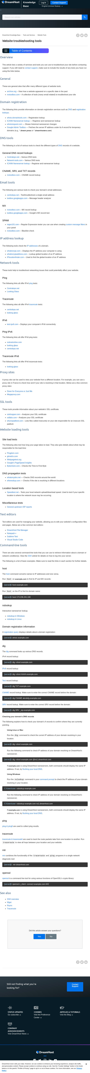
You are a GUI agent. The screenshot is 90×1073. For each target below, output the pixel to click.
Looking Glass (13, 292)
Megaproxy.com (13, 394)
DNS (70, 110)
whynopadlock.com (15, 421)
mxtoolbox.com (13, 95)
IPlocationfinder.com (15, 257)
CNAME (5, 692)
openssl (5, 877)
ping (31, 283)
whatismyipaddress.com (17, 254)
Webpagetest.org (14, 460)
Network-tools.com (14, 160)
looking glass (12, 313)
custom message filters (75, 224)
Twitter (82, 35)
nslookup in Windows (16, 616)
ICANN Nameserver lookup (18, 121)
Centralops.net (13, 157)
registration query (11, 632)
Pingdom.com (13, 453)
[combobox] (45, 17)
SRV (4, 704)
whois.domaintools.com (16, 118)
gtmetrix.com (12, 456)
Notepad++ (11, 533)
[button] (51, 6)
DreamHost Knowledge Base (11, 35)
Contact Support (59, 3)
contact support (31, 68)
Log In (43, 3)
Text (4, 680)
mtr (3, 855)
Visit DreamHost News (17, 1032)
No (51, 935)
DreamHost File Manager (17, 530)
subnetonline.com (14, 342)
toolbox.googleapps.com (17, 198)
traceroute (33, 304)
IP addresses (32, 246)
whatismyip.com (13, 251)
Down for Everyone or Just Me (19, 391)
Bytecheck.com (13, 466)
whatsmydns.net (14, 477)
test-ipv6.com (12, 324)
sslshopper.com (13, 414)
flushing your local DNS (32, 769)
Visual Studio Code (15, 540)
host (8, 574)
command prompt (47, 779)
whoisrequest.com (14, 124)
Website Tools (42, 35)
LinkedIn (86, 35)
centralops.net (13, 195)
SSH (30, 556)
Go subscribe (13, 1013)
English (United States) (51, 6)
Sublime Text (12, 536)
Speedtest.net (13, 492)
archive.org (11, 91)
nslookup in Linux (14, 619)
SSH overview (13, 898)
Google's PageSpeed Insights (19, 463)
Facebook (78, 35)
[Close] (86, 1064)
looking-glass (12, 367)
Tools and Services (29, 35)
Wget (9, 901)
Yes (39, 935)
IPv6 (4, 668)
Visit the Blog (65, 1013)
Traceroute (11, 907)
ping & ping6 (7, 825)
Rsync (9, 904)
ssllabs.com (12, 418)
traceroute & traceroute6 (12, 838)
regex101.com (13, 224)
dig (7, 651)
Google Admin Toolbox (16, 127)
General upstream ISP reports (19, 507)
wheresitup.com (13, 481)
